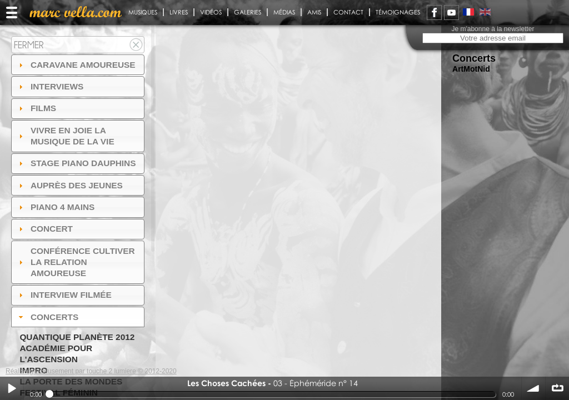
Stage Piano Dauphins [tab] (76, 163)
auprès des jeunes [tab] (69, 185)
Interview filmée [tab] (64, 294)
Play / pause (11, 388)
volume (533, 388)
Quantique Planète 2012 (76, 337)
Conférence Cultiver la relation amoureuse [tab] (75, 262)
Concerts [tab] (47, 317)
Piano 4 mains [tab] (55, 207)
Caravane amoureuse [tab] (76, 64)
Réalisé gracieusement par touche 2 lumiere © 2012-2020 (91, 371)
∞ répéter (557, 388)
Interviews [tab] (50, 86)
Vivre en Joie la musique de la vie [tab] (65, 136)
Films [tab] (36, 108)
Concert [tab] (44, 228)
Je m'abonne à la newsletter (492, 29)
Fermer (29, 44)
